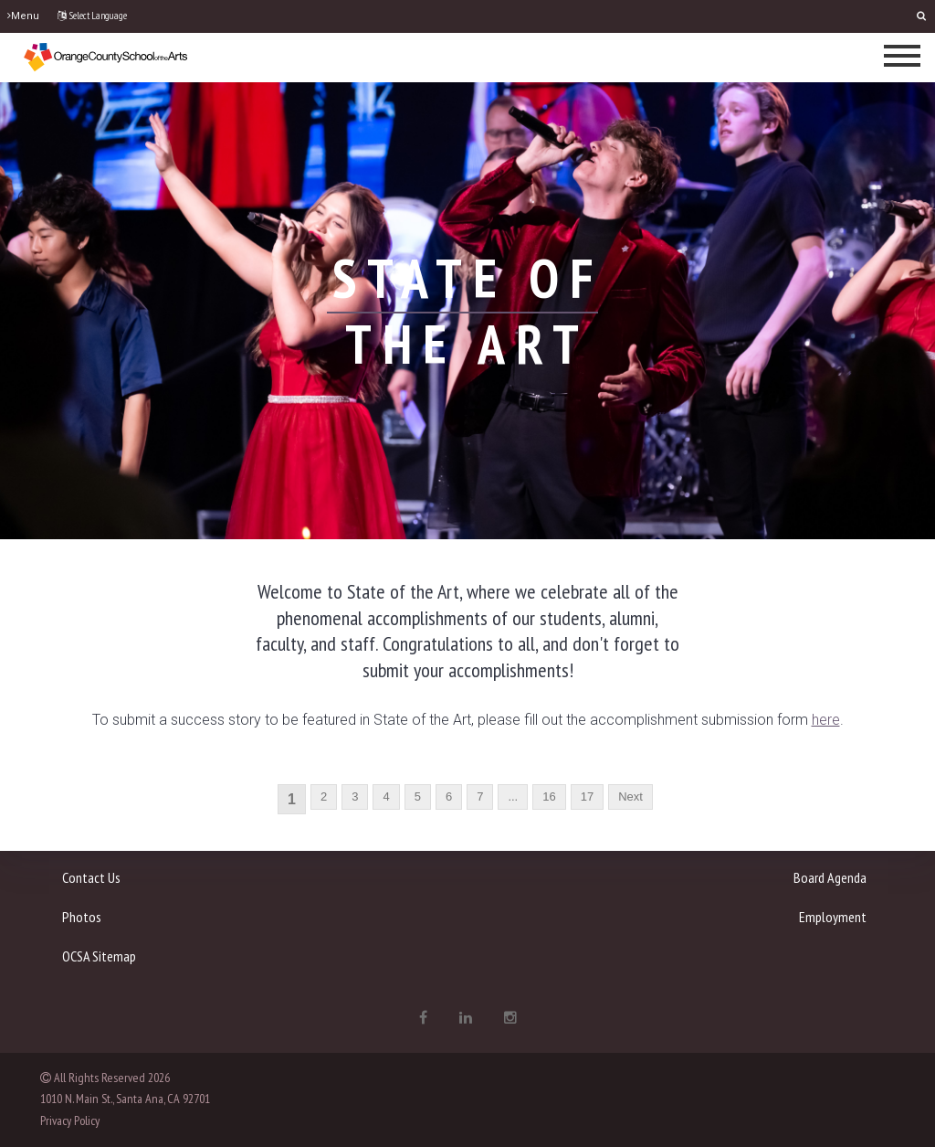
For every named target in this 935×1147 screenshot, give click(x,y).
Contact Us (91, 877)
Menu (23, 16)
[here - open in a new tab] (826, 719)
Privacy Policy (70, 1120)
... (513, 796)
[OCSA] (106, 56)
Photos (81, 917)
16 (548, 796)
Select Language (92, 15)
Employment (833, 917)
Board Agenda (830, 877)
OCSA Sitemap (99, 956)
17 (587, 796)
